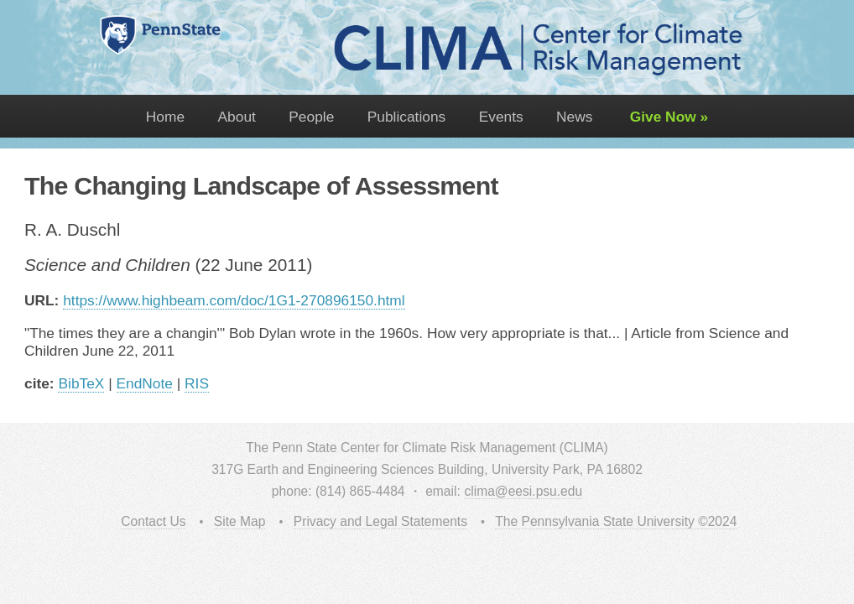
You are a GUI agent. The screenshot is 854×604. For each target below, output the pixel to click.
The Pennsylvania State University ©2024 (616, 521)
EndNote (145, 383)
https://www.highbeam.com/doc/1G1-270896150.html (233, 300)
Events (501, 116)
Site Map (240, 521)
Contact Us (153, 521)
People (311, 116)
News (574, 116)
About (237, 116)
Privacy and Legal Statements (380, 521)
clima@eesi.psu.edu (523, 491)
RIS (197, 383)
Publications (406, 116)
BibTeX (81, 383)
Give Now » (667, 116)
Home (165, 116)
